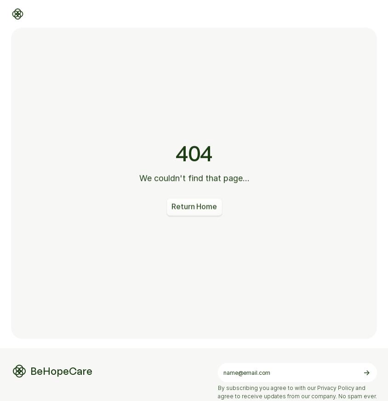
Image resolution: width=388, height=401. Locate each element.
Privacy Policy (335, 387)
